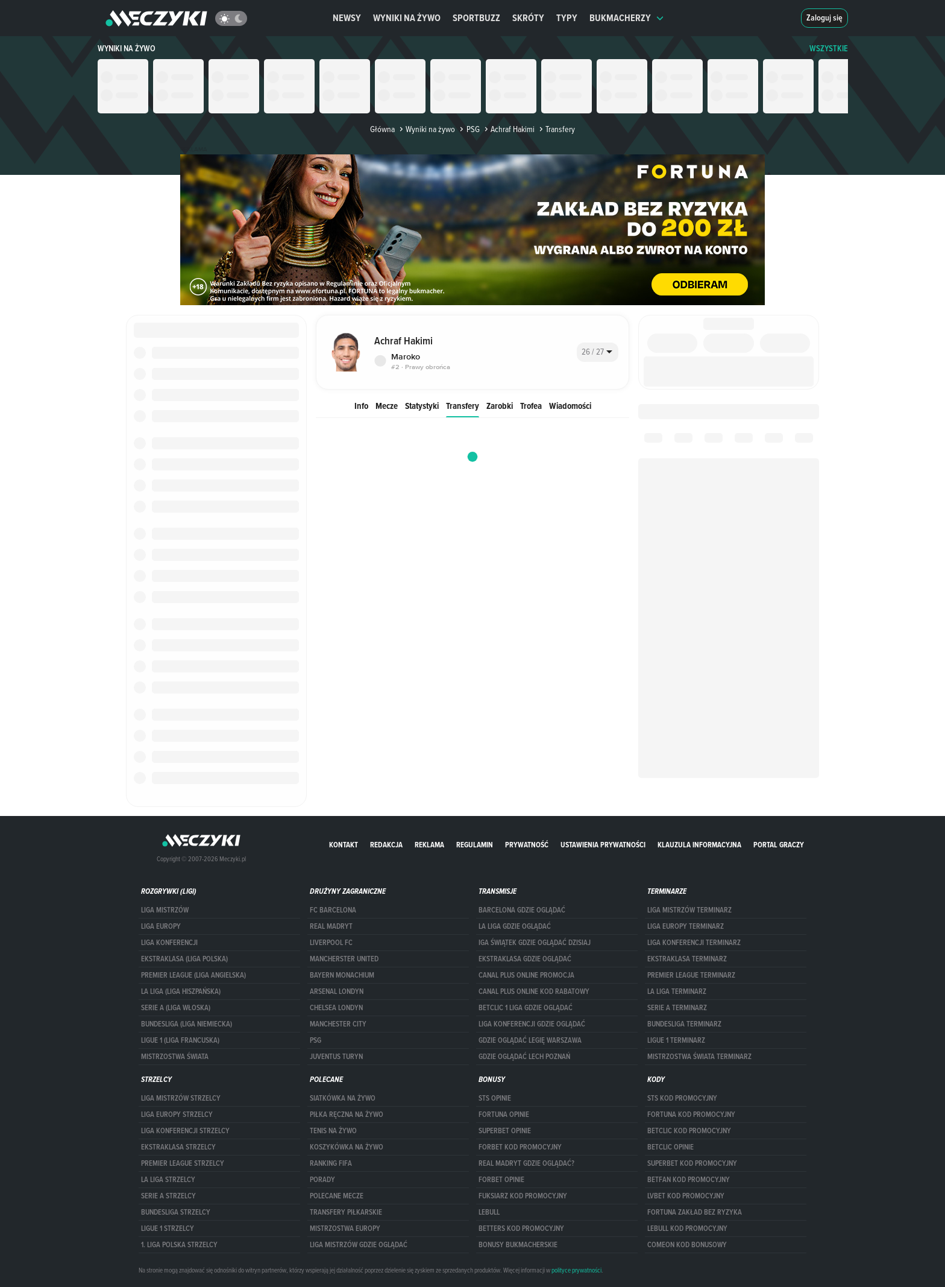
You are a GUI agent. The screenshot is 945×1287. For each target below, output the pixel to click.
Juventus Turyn (336, 1056)
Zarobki (499, 405)
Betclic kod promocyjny (689, 1131)
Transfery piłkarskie (346, 1212)
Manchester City (338, 1024)
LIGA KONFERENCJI (169, 942)
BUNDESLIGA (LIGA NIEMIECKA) (186, 1024)
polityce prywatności (576, 1270)
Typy (566, 18)
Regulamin (474, 844)
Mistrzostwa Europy (345, 1228)
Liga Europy (161, 926)
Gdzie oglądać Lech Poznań (524, 1056)
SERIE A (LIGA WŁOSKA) (175, 1008)
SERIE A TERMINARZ (677, 1008)
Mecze (386, 405)
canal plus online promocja (526, 975)
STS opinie (495, 1098)
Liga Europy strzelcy (177, 1114)
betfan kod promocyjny (688, 1179)
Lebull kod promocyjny (687, 1228)
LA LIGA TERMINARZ (676, 991)
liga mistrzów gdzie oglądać (358, 1245)
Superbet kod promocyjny (692, 1163)
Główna (382, 129)
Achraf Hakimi (508, 129)
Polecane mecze (336, 1196)
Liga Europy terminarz (685, 926)
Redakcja (386, 844)
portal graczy (778, 844)
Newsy (347, 18)
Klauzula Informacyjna (699, 844)
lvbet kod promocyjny (685, 1196)
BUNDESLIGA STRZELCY (175, 1212)
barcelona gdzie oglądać (522, 910)
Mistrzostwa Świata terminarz (699, 1056)
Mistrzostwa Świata (175, 1056)
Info (361, 405)
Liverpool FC (331, 942)
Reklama (429, 844)
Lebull (489, 1212)
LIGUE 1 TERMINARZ (676, 1040)
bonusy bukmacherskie (518, 1245)
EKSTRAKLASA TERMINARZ (687, 959)
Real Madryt (331, 926)
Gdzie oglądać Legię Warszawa (530, 1040)
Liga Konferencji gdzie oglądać (532, 1024)
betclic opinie (670, 1147)
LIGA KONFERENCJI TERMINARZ (694, 942)
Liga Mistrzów (165, 910)
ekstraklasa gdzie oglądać (525, 959)
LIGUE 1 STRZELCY (167, 1228)
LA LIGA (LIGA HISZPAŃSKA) (181, 991)
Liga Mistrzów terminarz (689, 910)
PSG (468, 129)
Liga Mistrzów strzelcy (181, 1098)
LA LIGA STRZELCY (168, 1179)
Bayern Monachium (342, 975)
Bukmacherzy (626, 18)
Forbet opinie (501, 1179)
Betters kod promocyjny (521, 1228)
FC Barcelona (333, 910)
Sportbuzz (476, 18)
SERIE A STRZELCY (168, 1196)
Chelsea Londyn (336, 1008)
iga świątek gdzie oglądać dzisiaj (535, 942)
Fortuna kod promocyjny (691, 1114)
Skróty (528, 18)
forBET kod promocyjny (520, 1147)
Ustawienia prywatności (602, 844)
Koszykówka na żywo (346, 1147)
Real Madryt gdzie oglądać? (526, 1163)
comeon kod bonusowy (687, 1245)
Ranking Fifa (331, 1163)
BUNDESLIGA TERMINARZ (684, 1024)
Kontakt (343, 844)
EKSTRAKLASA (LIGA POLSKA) (184, 959)
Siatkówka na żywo (342, 1098)
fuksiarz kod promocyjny (523, 1196)
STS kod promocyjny (682, 1098)
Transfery (462, 405)
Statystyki (422, 405)
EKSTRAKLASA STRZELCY (178, 1147)
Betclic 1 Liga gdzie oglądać (526, 1008)
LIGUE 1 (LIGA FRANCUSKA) (180, 1040)
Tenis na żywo (333, 1131)
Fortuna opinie (504, 1114)
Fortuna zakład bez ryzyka (694, 1212)
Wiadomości (570, 405)
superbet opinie (505, 1131)
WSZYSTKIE (828, 48)
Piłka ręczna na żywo (346, 1114)
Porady (322, 1179)
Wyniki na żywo (407, 18)
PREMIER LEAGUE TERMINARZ (691, 975)
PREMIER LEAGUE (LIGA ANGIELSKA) (193, 975)
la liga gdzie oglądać (515, 926)
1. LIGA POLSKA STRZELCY (179, 1245)
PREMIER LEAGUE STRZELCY (182, 1163)
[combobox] (597, 352)
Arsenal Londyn (336, 991)
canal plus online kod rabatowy (534, 991)
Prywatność (526, 844)
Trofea (531, 405)
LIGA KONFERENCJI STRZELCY (185, 1131)
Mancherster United (344, 959)
